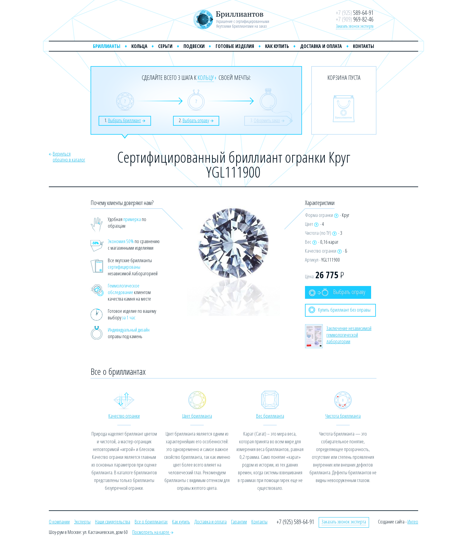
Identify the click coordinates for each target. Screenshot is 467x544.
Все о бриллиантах (151, 521)
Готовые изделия (235, 46)
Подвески (194, 46)
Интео (412, 521)
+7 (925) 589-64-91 (295, 522)
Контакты (363, 46)
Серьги (165, 46)
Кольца (139, 46)
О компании (59, 521)
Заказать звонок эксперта (354, 26)
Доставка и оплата (321, 46)
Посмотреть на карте (152, 532)
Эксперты (82, 521)
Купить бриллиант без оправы (340, 309)
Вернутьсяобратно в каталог (69, 156)
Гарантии (239, 521)
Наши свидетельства (112, 521)
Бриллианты (106, 46)
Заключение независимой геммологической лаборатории (348, 335)
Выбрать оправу (337, 292)
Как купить (277, 46)
